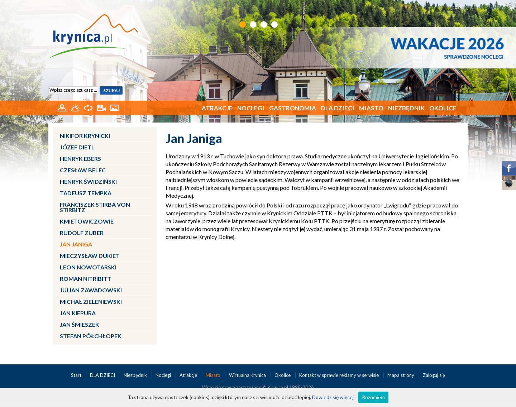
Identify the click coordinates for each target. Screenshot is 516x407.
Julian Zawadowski (91, 290)
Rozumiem (373, 397)
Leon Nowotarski (88, 267)
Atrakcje (217, 108)
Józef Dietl (77, 147)
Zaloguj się (434, 375)
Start (76, 375)
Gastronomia (292, 108)
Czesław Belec (83, 170)
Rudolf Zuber (82, 232)
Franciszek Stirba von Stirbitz (95, 207)
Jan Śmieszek (79, 324)
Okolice (443, 108)
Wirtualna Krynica (248, 375)
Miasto (371, 108)
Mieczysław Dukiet (90, 255)
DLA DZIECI (337, 108)
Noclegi (250, 108)
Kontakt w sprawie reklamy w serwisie (339, 375)
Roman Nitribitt (85, 278)
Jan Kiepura (78, 313)
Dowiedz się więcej (333, 397)
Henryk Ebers (80, 158)
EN (458, 6)
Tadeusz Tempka (85, 193)
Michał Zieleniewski (91, 301)
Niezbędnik (406, 108)
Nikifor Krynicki (85, 135)
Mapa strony (400, 375)
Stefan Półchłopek (90, 335)
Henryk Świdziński (88, 181)
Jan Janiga (76, 244)
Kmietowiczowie (87, 221)
